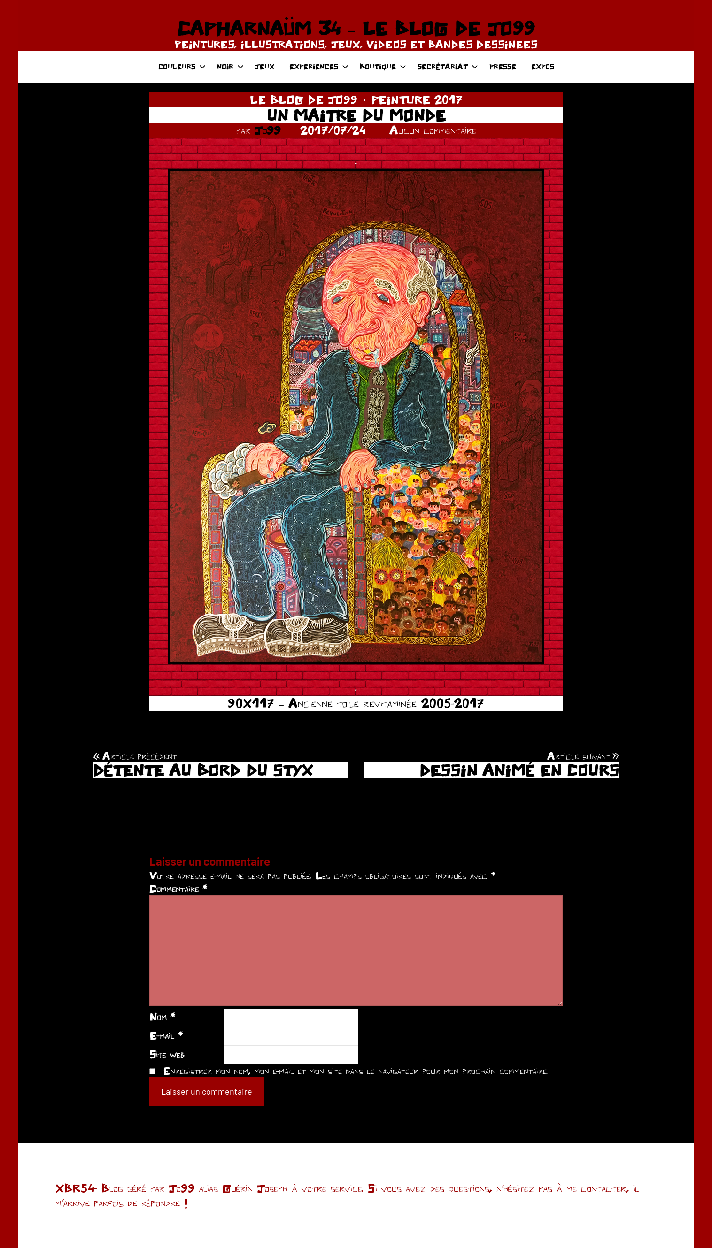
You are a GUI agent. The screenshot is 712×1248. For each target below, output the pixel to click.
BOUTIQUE (383, 66)
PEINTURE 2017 (417, 99)
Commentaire (178, 888)
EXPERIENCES (318, 66)
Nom (162, 1016)
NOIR (230, 66)
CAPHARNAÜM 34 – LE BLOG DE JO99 (355, 28)
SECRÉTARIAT (448, 66)
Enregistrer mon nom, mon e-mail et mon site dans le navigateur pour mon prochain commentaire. (355, 1070)
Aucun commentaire (432, 129)
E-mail (166, 1035)
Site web (167, 1054)
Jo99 (268, 129)
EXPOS (542, 66)
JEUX (264, 66)
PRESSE (502, 66)
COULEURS (182, 66)
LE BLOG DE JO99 (303, 99)
